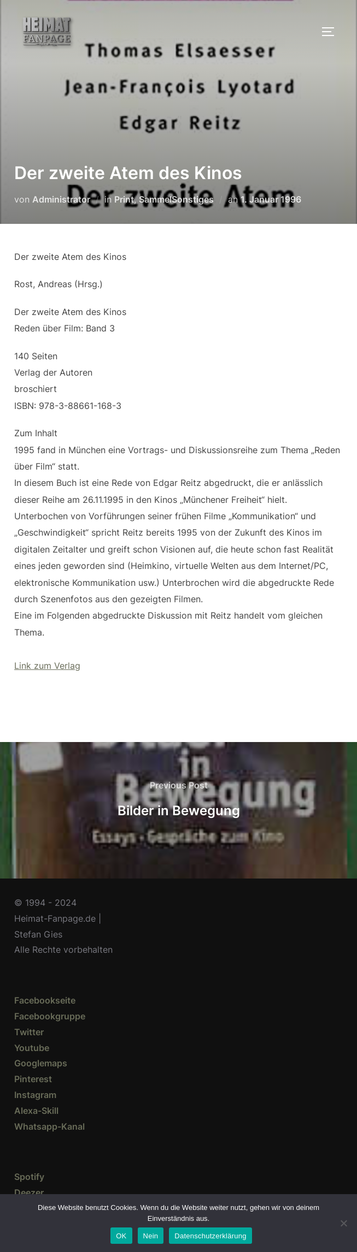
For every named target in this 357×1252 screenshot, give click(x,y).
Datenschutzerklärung (210, 1236)
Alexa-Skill (36, 1110)
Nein (151, 1236)
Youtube (31, 1047)
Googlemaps (40, 1063)
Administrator (61, 199)
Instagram (35, 1094)
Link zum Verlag (47, 665)
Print (124, 199)
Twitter (29, 1031)
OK (121, 1236)
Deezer (29, 1192)
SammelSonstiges (176, 199)
